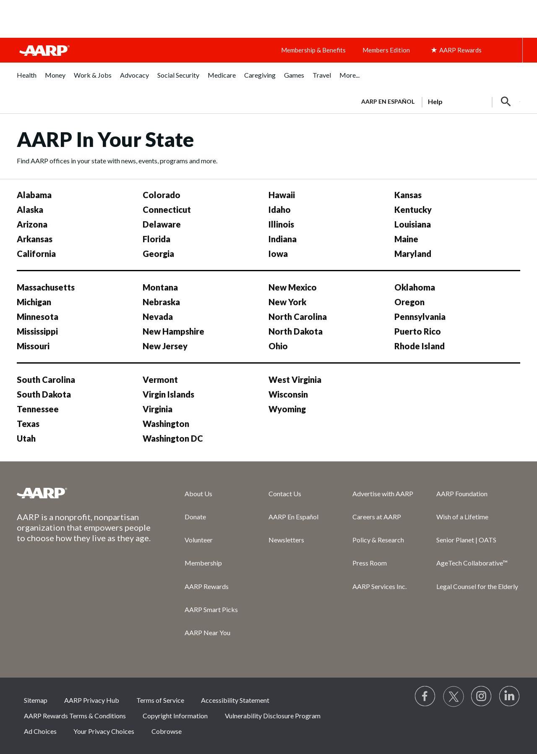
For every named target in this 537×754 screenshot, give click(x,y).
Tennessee (38, 409)
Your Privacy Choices (103, 731)
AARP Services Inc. (379, 586)
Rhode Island (419, 346)
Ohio (278, 346)
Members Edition (386, 50)
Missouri (33, 346)
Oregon (409, 302)
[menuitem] (26, 79)
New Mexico (292, 287)
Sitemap (35, 700)
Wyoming (287, 409)
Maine (406, 239)
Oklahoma (414, 287)
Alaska (30, 209)
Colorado (161, 195)
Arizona (32, 224)
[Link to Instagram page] (481, 696)
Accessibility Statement (235, 700)
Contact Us (284, 493)
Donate (195, 517)
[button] (506, 101)
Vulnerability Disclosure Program (273, 716)
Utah (26, 438)
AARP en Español (387, 101)
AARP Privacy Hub (91, 700)
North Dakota (295, 331)
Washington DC (173, 438)
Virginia (157, 409)
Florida (156, 239)
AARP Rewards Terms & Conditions (75, 716)
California (36, 254)
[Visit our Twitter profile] (453, 696)
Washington (166, 424)
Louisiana (412, 224)
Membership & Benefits (313, 50)
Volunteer (199, 540)
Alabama (34, 195)
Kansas (408, 195)
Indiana (282, 239)
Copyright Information (175, 716)
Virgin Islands (168, 394)
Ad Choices (40, 731)
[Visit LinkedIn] (509, 696)
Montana (160, 287)
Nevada (158, 317)
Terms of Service (160, 700)
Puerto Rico (417, 331)
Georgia (158, 254)
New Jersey (165, 346)
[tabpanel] (437, 100)
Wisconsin (288, 394)
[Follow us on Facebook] (425, 696)
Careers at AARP (376, 517)
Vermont (160, 379)
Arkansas (34, 239)
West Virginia (294, 379)
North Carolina (297, 317)
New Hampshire (173, 331)
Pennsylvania (420, 317)
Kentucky (413, 209)
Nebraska (161, 302)
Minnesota (37, 317)
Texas (28, 424)
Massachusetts (46, 287)
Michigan (34, 302)
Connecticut (167, 209)
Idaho (279, 209)
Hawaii (281, 195)
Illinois (281, 224)
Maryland (412, 254)
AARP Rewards (207, 586)
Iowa (278, 254)
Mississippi (37, 331)
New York (287, 302)
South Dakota (44, 394)
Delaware (162, 224)
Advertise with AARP (382, 493)
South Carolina (46, 379)
